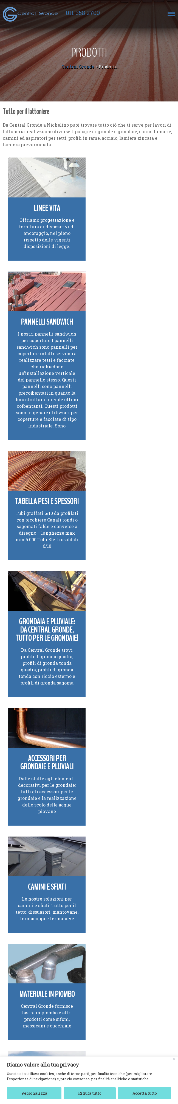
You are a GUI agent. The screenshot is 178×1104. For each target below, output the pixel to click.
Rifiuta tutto (89, 1093)
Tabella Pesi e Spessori (45, 393)
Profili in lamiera (127, 768)
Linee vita (44, 205)
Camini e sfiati (128, 531)
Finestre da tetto (44, 1005)
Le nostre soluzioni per (128, 543)
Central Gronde (77, 66)
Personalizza (34, 1093)
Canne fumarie (44, 887)
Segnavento (128, 657)
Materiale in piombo (44, 657)
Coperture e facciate (128, 887)
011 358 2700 (83, 13)
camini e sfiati (114, 549)
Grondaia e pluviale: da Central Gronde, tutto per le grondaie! (128, 401)
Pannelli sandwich (128, 205)
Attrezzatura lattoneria (45, 772)
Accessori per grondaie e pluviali (44, 535)
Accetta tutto (144, 1093)
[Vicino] (174, 1059)
